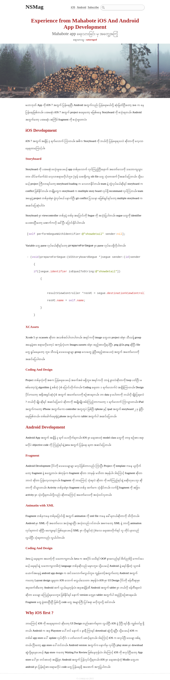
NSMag (34, 7)
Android (81, 7)
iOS (73, 7)
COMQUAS (84, 678)
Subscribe (93, 7)
